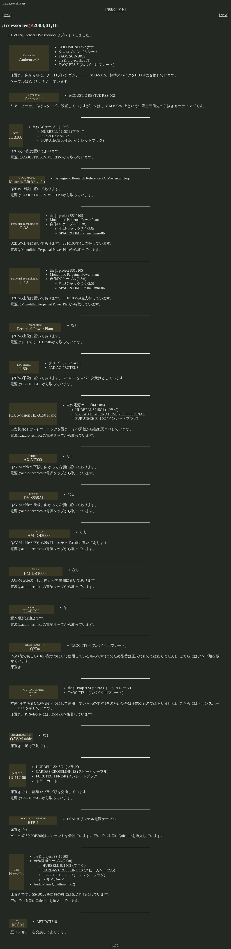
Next (223, 15)
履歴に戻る (115, 9)
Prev (7, 15)
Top (115, 945)
